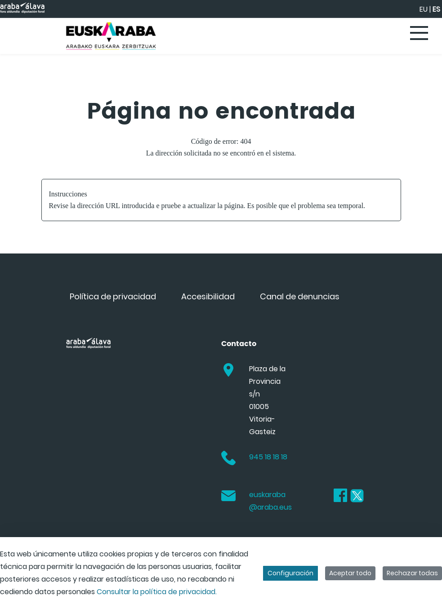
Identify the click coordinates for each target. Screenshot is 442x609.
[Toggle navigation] (420, 33)
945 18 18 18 (268, 457)
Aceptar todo (350, 573)
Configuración (290, 573)
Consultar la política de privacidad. (157, 592)
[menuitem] (113, 296)
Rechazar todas (412, 573)
